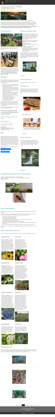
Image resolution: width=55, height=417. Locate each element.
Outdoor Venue (22, 170)
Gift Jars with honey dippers (26, 114)
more (30, 27)
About (23, 405)
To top (38, 405)
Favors (20, 405)
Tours (35, 405)
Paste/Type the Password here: (5, 129)
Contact (31, 405)
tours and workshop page (4, 178)
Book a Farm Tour (5, 151)
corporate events (21, 177)
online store (8, 8)
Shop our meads (19, 6)
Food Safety (27, 405)
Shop (17, 405)
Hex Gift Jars (24, 133)
